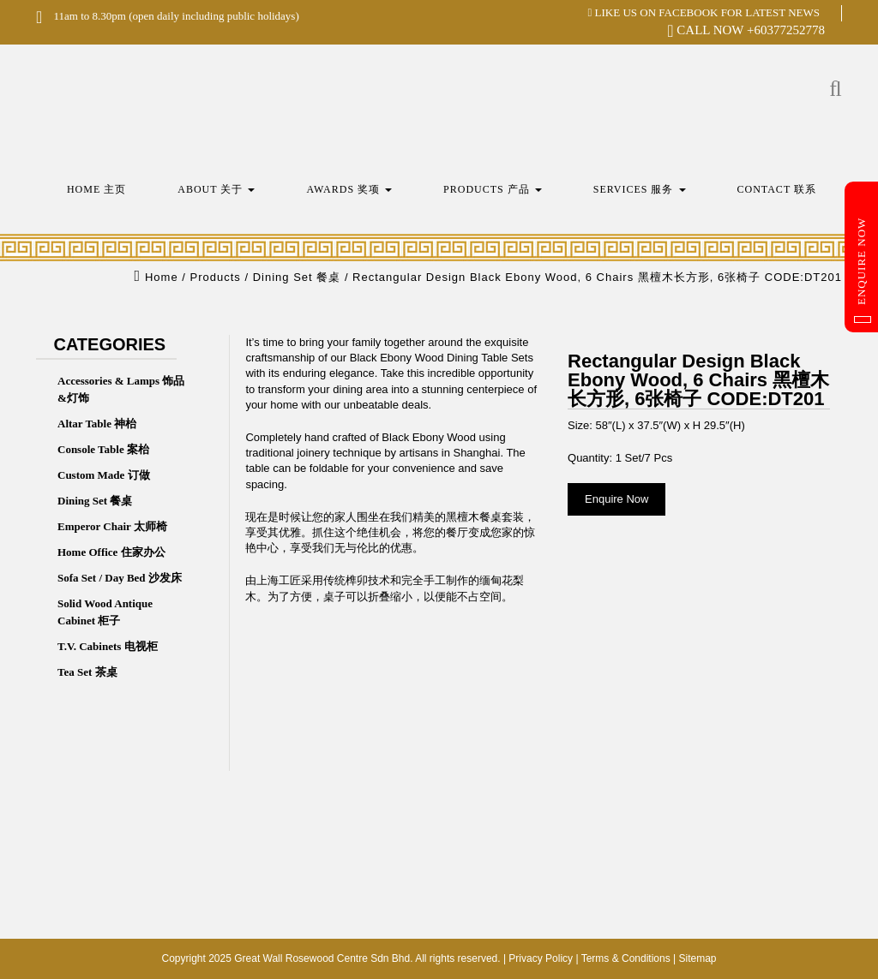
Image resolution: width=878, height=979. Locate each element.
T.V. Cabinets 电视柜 (107, 646)
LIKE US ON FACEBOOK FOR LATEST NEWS (704, 12)
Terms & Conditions (626, 958)
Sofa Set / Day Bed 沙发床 (119, 577)
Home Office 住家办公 (111, 552)
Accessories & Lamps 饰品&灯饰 (120, 389)
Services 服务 (639, 189)
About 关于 (216, 189)
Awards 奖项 (349, 189)
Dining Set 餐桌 (94, 500)
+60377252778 (786, 30)
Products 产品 (492, 189)
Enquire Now (862, 271)
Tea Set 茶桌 (87, 672)
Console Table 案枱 (103, 449)
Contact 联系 (777, 189)
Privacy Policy (540, 958)
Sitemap (697, 958)
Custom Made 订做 (103, 475)
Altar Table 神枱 (96, 423)
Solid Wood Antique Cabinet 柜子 (105, 612)
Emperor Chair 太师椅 (112, 526)
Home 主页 (96, 189)
